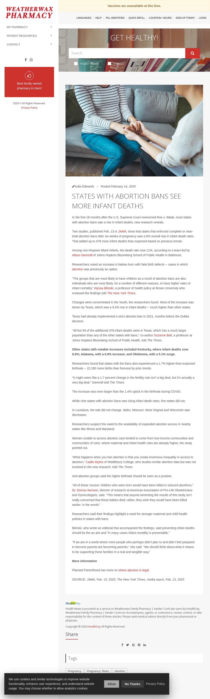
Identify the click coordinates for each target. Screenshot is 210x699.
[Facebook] (26, 60)
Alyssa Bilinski (103, 288)
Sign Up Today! (185, 18)
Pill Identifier (115, 18)
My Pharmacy (17, 27)
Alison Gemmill (82, 255)
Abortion (120, 671)
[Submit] (192, 53)
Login (202, 18)
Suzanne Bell (163, 335)
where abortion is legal (133, 570)
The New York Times (121, 293)
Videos (116, 63)
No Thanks (132, 684)
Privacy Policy (29, 107)
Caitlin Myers (94, 462)
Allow (112, 684)
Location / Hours (160, 18)
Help (98, 18)
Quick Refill (137, 18)
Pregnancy (74, 671)
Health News (86, 63)
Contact (13, 44)
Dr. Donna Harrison (85, 490)
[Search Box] (127, 53)
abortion (77, 269)
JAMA (122, 231)
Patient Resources (22, 35)
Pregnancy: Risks (98, 671)
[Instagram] (31, 60)
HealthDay (94, 626)
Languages (83, 18)
